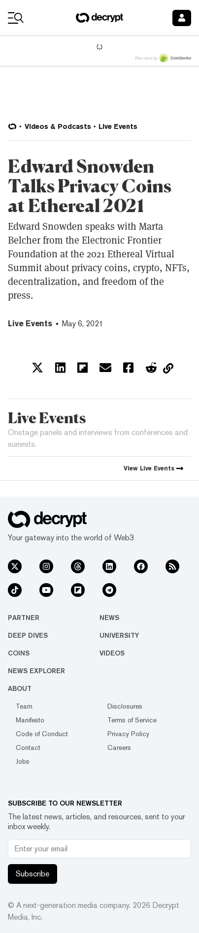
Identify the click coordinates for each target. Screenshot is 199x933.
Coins (19, 653)
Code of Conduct (42, 734)
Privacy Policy (128, 734)
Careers (119, 747)
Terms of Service (132, 720)
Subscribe (32, 873)
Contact (28, 747)
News (109, 618)
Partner (23, 618)
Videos (112, 653)
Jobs (23, 761)
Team (24, 706)
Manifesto (30, 720)
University (119, 635)
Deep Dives (28, 635)
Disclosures (124, 706)
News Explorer (36, 671)
